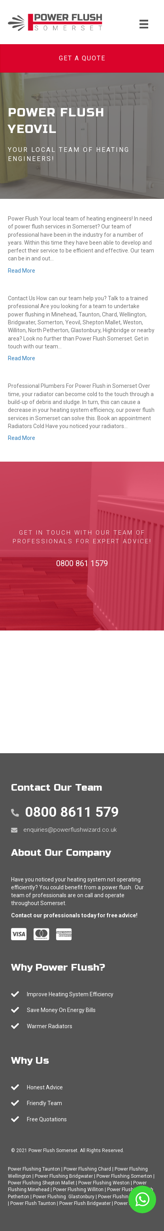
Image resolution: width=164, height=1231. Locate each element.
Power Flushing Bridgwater (64, 1176)
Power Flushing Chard (87, 1169)
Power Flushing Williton (78, 1189)
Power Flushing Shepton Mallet (41, 1183)
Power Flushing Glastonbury (63, 1196)
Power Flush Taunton (33, 1203)
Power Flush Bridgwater (85, 1203)
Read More (21, 271)
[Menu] (144, 24)
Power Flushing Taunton (34, 1169)
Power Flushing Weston (104, 1183)
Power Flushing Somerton (124, 1176)
